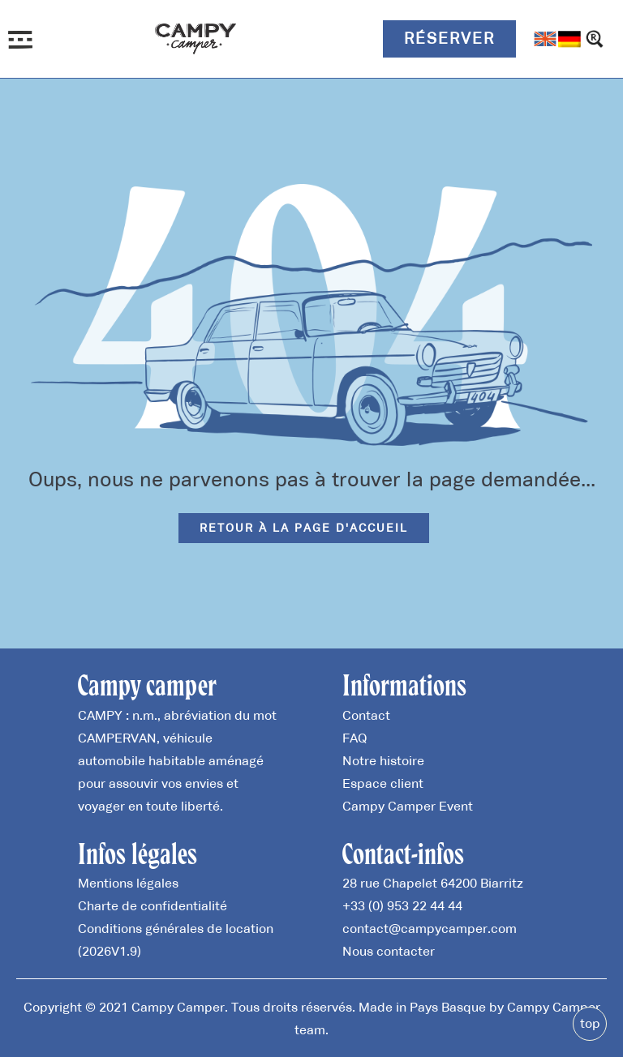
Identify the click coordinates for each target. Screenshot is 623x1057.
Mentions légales (128, 883)
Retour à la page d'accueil (304, 527)
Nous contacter (388, 951)
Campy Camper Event (407, 806)
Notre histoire (383, 760)
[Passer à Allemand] (569, 39)
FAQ (354, 738)
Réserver (449, 38)
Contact (366, 715)
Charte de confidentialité (152, 905)
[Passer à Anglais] (545, 39)
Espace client (382, 783)
